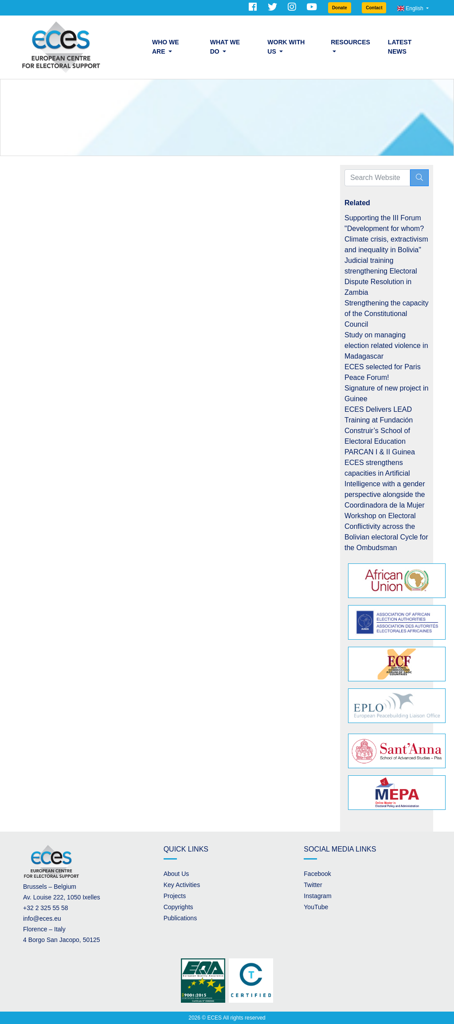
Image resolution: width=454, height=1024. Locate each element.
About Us (176, 873)
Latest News (399, 47)
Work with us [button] (286, 47)
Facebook (317, 873)
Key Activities (182, 884)
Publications (180, 918)
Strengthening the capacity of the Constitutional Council (386, 313)
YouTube (316, 907)
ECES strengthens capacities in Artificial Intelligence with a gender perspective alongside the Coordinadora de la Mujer (384, 484)
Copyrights (178, 907)
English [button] (411, 8)
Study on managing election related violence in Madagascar (386, 345)
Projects (175, 895)
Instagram (317, 895)
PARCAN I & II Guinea (379, 452)
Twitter (313, 884)
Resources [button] (350, 42)
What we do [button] (225, 47)
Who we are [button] (165, 47)
